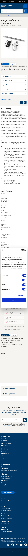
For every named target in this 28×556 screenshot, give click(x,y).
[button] (25, 6)
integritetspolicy (6, 425)
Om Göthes (5, 449)
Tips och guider (5, 466)
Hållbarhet (4, 474)
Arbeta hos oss (5, 451)
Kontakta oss (5, 464)
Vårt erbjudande (5, 453)
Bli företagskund (7, 492)
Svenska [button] (12, 1)
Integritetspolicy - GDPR (7, 476)
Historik (3, 455)
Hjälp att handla (7, 99)
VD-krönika (4, 486)
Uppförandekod (5, 482)
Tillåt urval (14, 305)
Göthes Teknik (13, 553)
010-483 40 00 (6, 443)
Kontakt (4, 1)
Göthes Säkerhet (23, 553)
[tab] (14, 388)
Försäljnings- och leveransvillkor (9, 470)
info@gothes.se (6, 445)
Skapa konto (5, 64)
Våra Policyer (4, 480)
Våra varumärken (5, 460)
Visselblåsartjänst (5, 487)
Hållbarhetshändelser (6, 478)
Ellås (13, 15)
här (24, 425)
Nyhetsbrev (4, 457)
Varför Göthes (4, 459)
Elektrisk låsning (5, 15)
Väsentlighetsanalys (6, 484)
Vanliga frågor (4, 468)
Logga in (22, 1)
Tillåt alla (14, 300)
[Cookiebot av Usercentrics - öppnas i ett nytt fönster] (20, 250)
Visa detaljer (20, 295)
